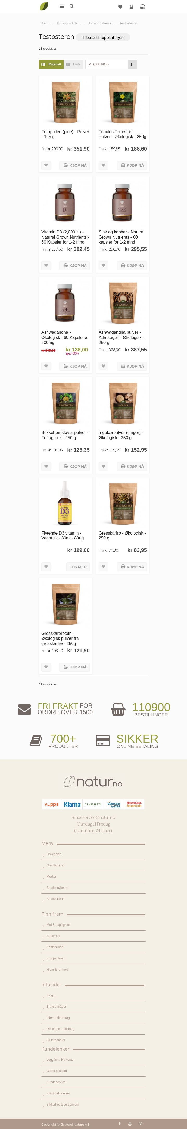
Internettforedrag (58, 1018)
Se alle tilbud (56, 899)
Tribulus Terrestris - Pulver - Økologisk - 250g (122, 134)
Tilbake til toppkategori (103, 37)
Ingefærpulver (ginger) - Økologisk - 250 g (121, 435)
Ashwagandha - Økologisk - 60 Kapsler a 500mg (64, 337)
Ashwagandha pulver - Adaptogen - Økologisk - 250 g (121, 337)
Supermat (53, 936)
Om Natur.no (55, 865)
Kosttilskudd (55, 947)
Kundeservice (56, 1082)
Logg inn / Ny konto (60, 1060)
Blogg (51, 995)
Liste (72, 64)
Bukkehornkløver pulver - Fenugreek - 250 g (64, 435)
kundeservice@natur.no (93, 817)
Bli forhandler (56, 1040)
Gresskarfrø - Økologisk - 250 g (122, 535)
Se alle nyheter (57, 888)
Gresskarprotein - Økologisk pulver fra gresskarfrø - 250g (60, 638)
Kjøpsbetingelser (58, 1093)
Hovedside (54, 854)
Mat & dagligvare (58, 925)
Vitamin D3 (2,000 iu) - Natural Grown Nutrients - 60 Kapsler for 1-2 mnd (65, 236)
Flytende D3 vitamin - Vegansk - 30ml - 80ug (62, 535)
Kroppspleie (55, 958)
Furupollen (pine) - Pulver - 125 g (65, 134)
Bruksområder (56, 1006)
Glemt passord (57, 1071)
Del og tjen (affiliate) (60, 1029)
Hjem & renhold (57, 969)
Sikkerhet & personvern (63, 1104)
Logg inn (131, 8)
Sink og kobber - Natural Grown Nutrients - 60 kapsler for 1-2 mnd (121, 236)
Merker (51, 876)
